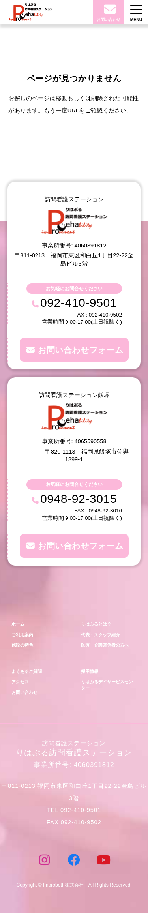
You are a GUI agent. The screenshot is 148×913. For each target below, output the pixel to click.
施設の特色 (22, 645)
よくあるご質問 (26, 671)
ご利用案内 (22, 634)
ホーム (17, 624)
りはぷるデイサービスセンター (107, 684)
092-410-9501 (78, 302)
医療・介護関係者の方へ (105, 645)
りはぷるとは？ (96, 624)
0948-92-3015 (78, 498)
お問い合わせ (24, 692)
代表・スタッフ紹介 (100, 634)
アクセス (20, 681)
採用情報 (89, 671)
